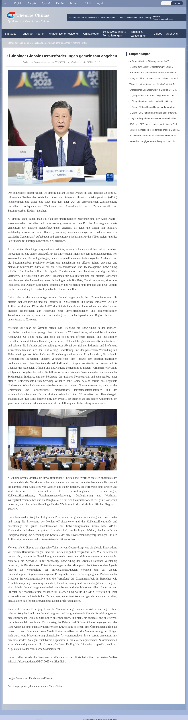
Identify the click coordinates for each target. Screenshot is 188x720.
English (17, 3)
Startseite (10, 33)
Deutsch (74, 3)
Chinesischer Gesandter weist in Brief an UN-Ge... (153, 90)
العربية (100, 3)
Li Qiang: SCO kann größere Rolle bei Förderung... (153, 113)
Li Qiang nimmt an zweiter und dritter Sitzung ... (152, 101)
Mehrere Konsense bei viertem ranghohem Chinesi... (154, 130)
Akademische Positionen (64, 33)
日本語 (87, 3)
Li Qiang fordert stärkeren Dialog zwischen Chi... (152, 95)
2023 (84, 43)
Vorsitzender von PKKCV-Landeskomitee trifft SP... (153, 135)
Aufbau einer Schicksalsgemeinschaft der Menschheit (44, 43)
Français (32, 3)
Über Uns (172, 33)
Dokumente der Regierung (139, 17)
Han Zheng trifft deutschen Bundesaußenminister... (153, 72)
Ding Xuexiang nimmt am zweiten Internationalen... (153, 118)
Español (60, 3)
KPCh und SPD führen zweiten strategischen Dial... (153, 124)
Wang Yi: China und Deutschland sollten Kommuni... (154, 78)
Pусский (46, 3)
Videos (158, 33)
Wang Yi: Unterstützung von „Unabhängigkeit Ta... (153, 84)
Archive (76, 43)
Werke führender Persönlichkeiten (84, 17)
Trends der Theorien (32, 33)
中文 (6, 3)
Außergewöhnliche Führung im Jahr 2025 (149, 61)
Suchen (176, 3)
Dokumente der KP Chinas (113, 17)
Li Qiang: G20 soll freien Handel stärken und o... (152, 107)
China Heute (91, 33)
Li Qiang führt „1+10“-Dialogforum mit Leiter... (151, 67)
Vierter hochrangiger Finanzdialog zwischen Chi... (153, 141)
